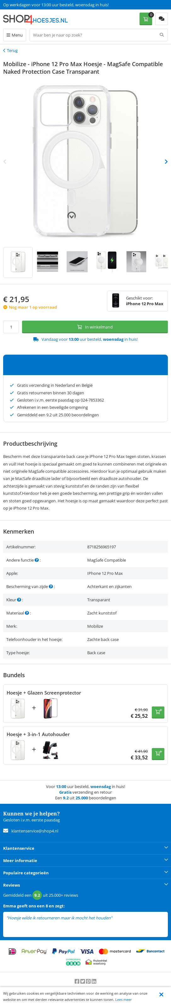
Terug (12, 50)
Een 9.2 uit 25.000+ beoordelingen (34, 5)
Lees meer (123, 999)
